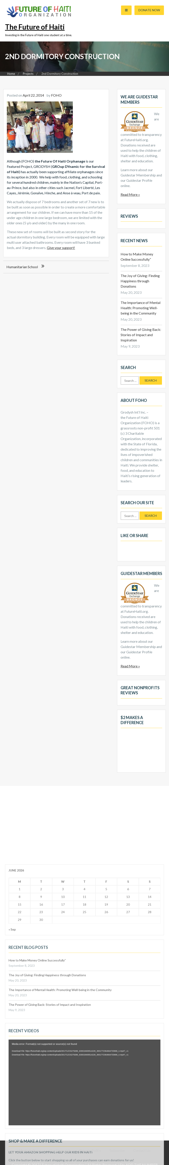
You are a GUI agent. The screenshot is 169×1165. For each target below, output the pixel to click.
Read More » (130, 194)
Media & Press (30, 1150)
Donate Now (149, 10)
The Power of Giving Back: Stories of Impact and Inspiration (141, 334)
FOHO (56, 95)
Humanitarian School (22, 267)
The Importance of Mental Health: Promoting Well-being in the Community (140, 307)
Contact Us (142, 1150)
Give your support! (61, 247)
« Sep (12, 1059)
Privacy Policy (90, 1150)
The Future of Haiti (35, 26)
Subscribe (117, 1150)
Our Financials (60, 1150)
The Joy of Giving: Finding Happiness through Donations (140, 280)
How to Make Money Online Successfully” (37, 1090)
